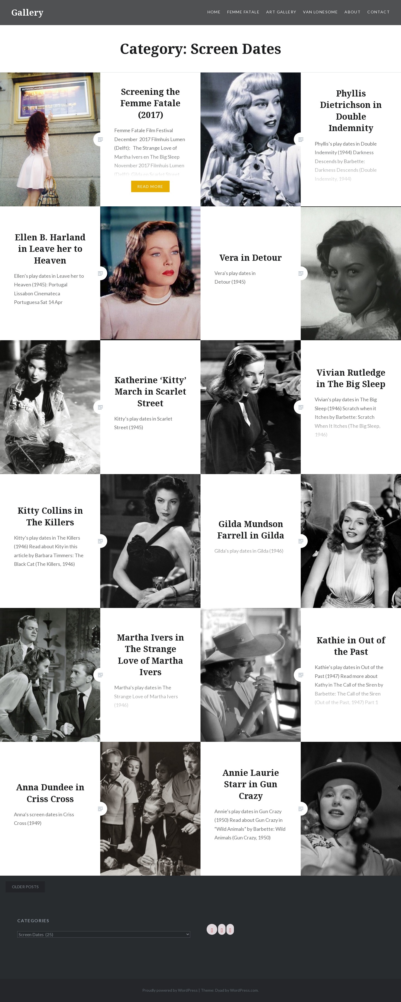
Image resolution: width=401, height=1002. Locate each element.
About (352, 11)
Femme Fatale (243, 11)
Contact (378, 11)
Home (214, 11)
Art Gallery (281, 11)
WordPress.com (244, 990)
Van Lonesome (320, 11)
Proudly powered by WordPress (170, 990)
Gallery (27, 12)
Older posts (25, 886)
